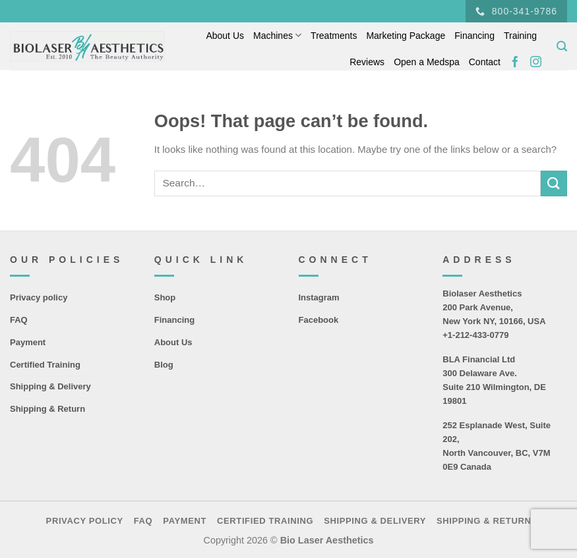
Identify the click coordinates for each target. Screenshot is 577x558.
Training (520, 35)
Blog (163, 365)
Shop (165, 297)
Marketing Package (405, 35)
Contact (485, 62)
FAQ (19, 320)
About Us (225, 35)
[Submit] (554, 183)
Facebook (319, 320)
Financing (474, 35)
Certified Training (45, 365)
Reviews (366, 62)
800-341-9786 (516, 11)
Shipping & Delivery (50, 386)
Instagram (319, 297)
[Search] (562, 46)
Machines (277, 35)
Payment (28, 342)
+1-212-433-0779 (475, 335)
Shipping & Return (47, 409)
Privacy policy (38, 297)
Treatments (334, 35)
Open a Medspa (427, 62)
